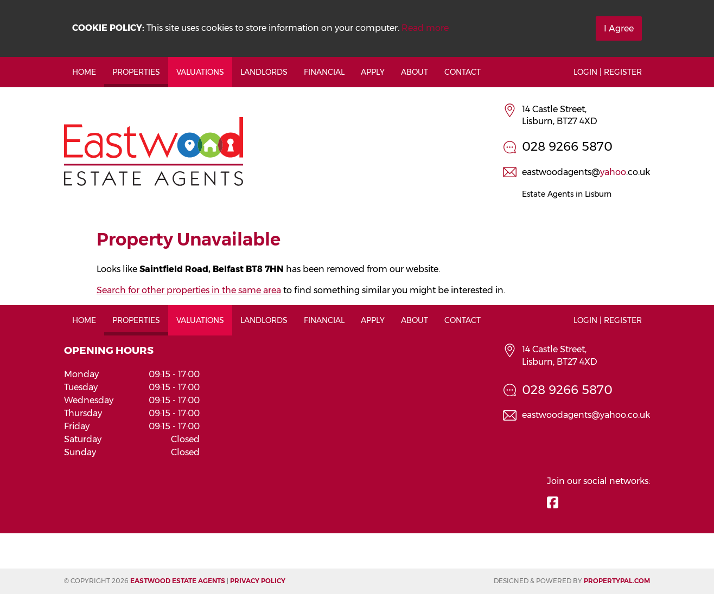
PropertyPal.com (617, 581)
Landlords (264, 72)
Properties (136, 72)
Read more (425, 28)
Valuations (200, 72)
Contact (462, 72)
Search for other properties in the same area (189, 290)
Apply (373, 72)
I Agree (619, 28)
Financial (324, 72)
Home (84, 72)
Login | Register (607, 72)
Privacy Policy (257, 581)
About (414, 72)
